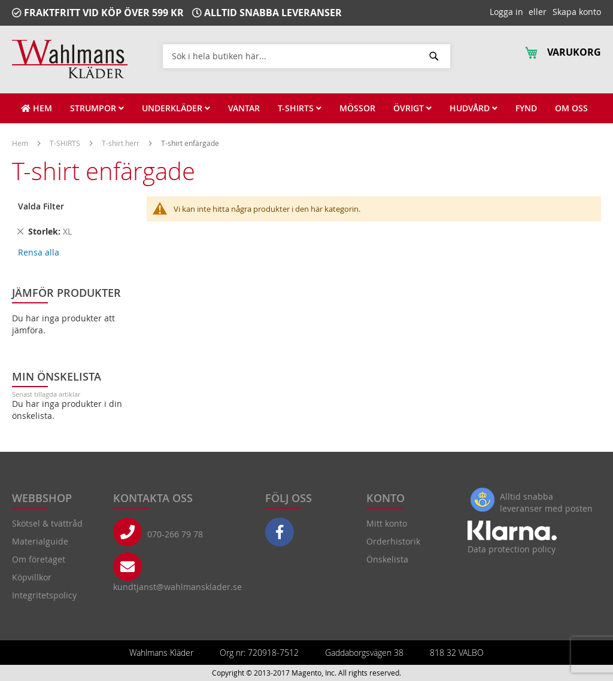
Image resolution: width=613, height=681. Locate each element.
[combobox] (306, 55)
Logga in (506, 11)
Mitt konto (386, 523)
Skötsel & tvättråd (47, 523)
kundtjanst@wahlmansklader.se (177, 586)
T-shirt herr (121, 143)
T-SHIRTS (66, 143)
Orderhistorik (393, 541)
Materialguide (40, 541)
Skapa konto (577, 11)
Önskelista (387, 559)
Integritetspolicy (44, 595)
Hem (21, 143)
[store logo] (70, 58)
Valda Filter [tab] (41, 206)
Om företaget (38, 559)
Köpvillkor (31, 577)
